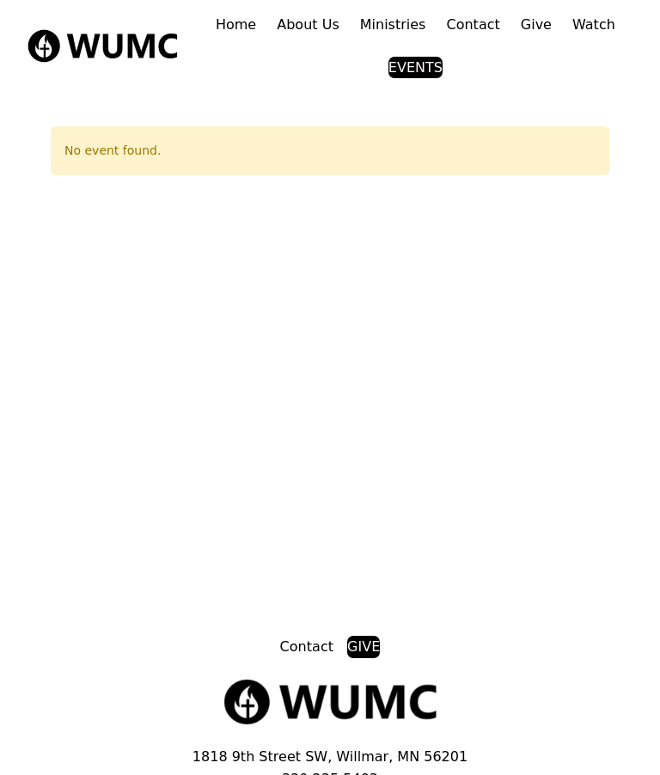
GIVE (363, 646)
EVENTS (415, 67)
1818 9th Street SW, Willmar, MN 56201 (330, 756)
